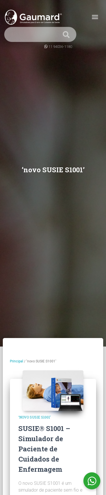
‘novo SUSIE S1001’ (34, 417)
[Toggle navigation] (95, 17)
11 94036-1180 (60, 46)
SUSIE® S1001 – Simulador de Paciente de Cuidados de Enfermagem (44, 449)
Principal (16, 361)
